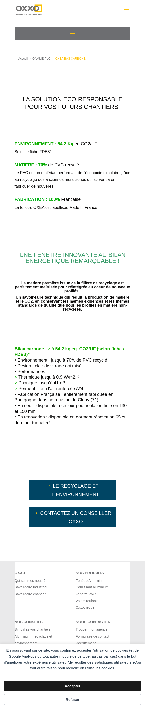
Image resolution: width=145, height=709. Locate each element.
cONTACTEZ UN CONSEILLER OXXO (75, 517)
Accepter (72, 686)
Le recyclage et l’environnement (75, 490)
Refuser (72, 699)
